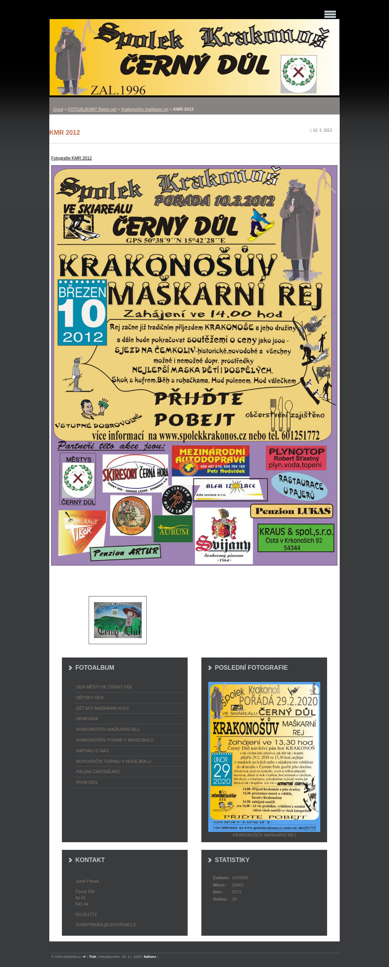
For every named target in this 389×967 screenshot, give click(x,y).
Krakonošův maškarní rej (145, 109)
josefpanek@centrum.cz (105, 924)
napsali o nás (92, 750)
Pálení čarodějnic (98, 771)
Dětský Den (90, 697)
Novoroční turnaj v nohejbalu (113, 761)
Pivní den (86, 782)
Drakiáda (87, 718)
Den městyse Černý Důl (104, 687)
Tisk (92, 957)
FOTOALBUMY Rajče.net (92, 109)
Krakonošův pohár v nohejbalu (115, 740)
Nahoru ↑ (151, 957)
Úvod (58, 109)
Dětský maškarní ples (102, 708)
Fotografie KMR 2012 (71, 158)
